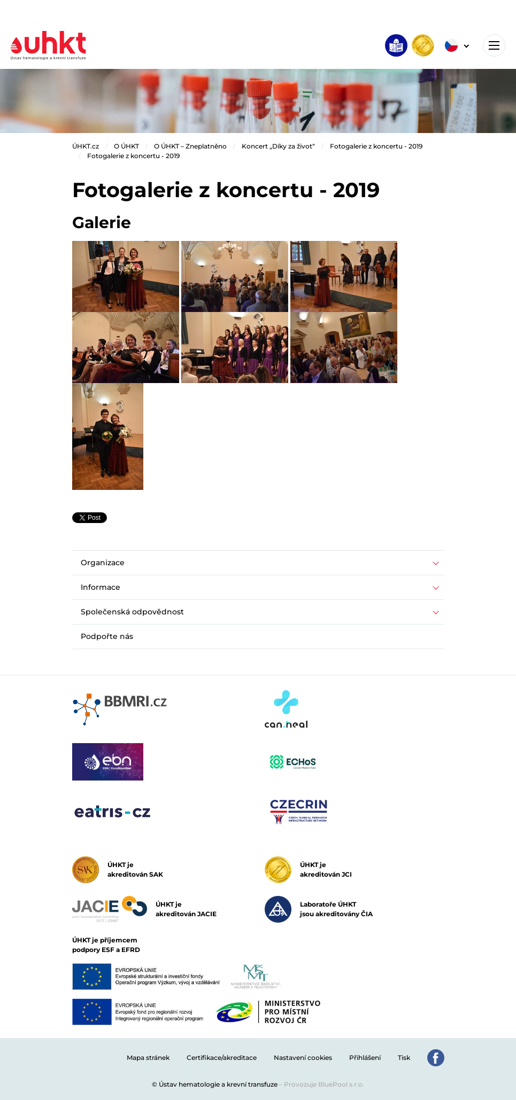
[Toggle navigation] (494, 45)
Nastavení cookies (303, 1058)
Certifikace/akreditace (222, 1058)
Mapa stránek (148, 1058)
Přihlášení (365, 1058)
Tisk (404, 1058)
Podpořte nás (107, 636)
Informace (100, 587)
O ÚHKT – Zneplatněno (190, 146)
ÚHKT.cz (85, 146)
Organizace (103, 562)
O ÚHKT (126, 146)
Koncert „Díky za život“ (278, 146)
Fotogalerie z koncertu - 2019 (376, 146)
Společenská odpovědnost (132, 612)
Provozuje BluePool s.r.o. (324, 1084)
